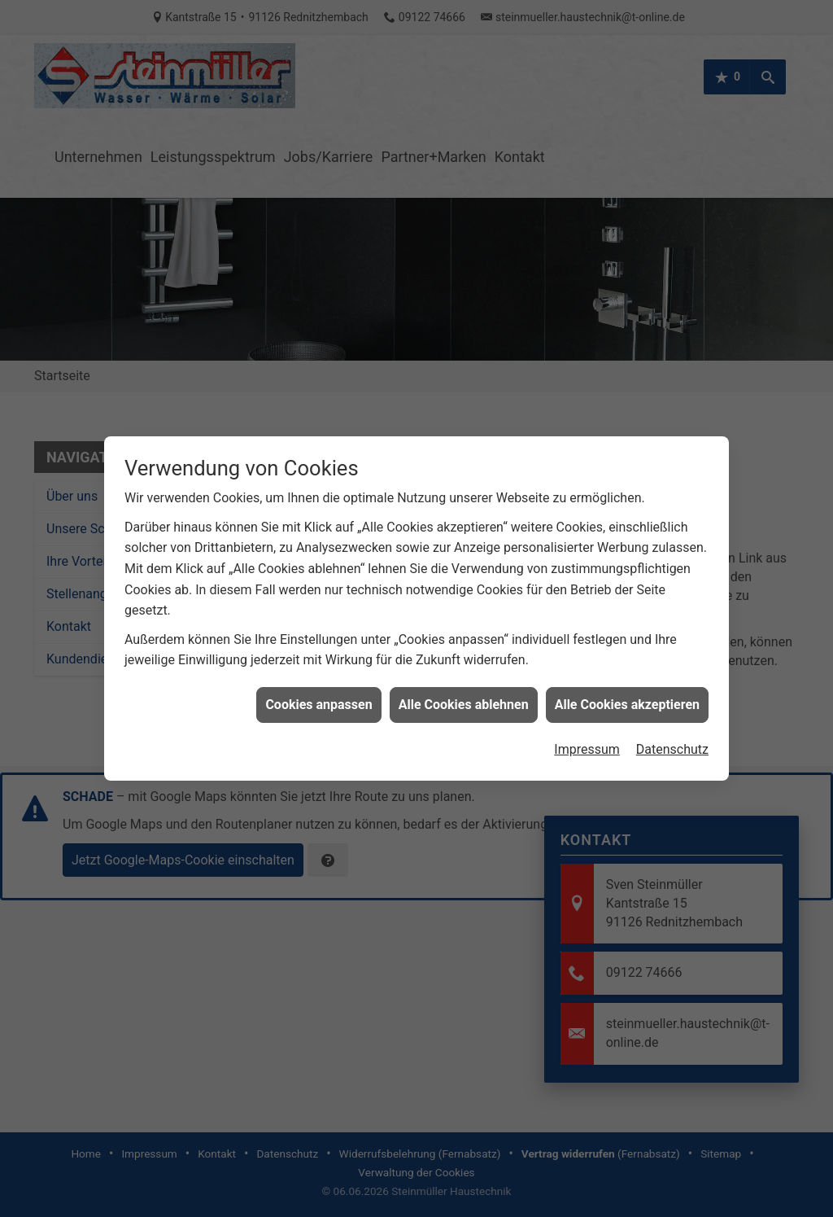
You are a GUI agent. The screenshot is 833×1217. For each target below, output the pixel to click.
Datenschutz (672, 737)
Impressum (587, 737)
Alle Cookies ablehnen (464, 692)
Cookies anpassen (318, 692)
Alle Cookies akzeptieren (627, 692)
